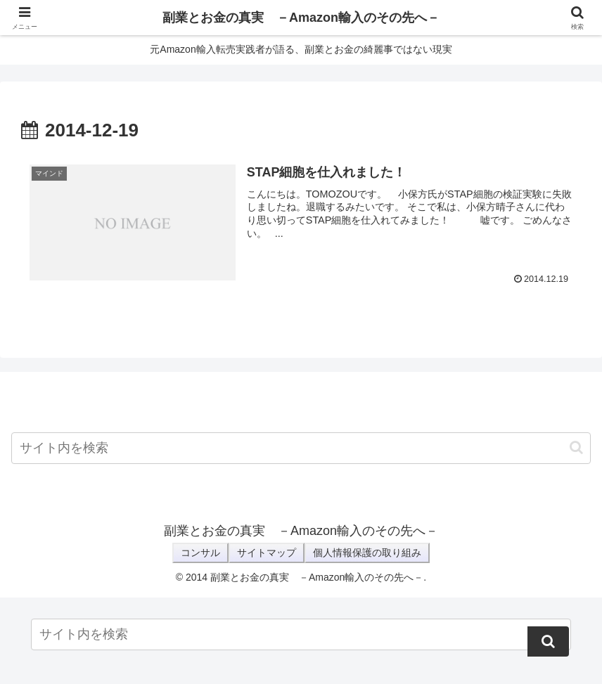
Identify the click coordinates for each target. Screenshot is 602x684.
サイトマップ (266, 552)
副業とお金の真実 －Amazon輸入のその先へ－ (301, 18)
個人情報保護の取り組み (367, 552)
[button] (576, 447)
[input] (301, 448)
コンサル (200, 552)
